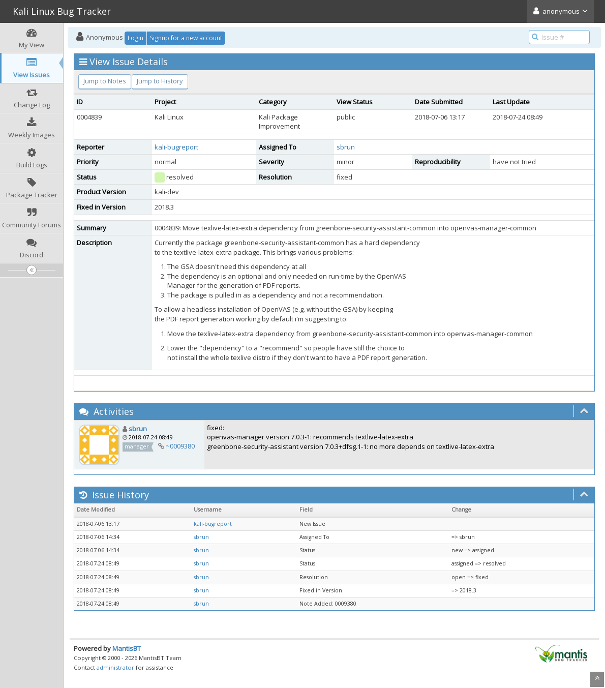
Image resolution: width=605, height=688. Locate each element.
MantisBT (126, 648)
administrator (115, 667)
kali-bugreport (176, 147)
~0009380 (180, 446)
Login (135, 38)
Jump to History (160, 80)
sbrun (346, 147)
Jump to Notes (104, 80)
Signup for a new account (186, 38)
